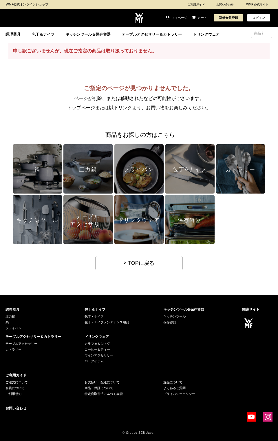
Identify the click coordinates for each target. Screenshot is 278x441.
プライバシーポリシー (179, 394)
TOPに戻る (141, 263)
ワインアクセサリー (99, 355)
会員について (15, 388)
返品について (172, 382)
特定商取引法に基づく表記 (104, 394)
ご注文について (17, 382)
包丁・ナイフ (94, 316)
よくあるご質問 (174, 388)
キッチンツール (174, 316)
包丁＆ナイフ (43, 34)
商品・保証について (99, 388)
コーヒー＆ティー (97, 349)
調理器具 (13, 34)
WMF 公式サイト (257, 4)
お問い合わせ (225, 4)
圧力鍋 (10, 316)
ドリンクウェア (206, 34)
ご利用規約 (13, 394)
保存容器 (169, 322)
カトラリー (13, 349)
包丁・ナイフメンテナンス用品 (107, 322)
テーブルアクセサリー (21, 343)
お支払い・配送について (102, 382)
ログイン (258, 17)
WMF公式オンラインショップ (27, 4)
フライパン (13, 328)
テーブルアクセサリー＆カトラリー (152, 34)
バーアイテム (94, 361)
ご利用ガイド (196, 4)
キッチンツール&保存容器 (183, 309)
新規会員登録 (228, 17)
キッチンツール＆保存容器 (88, 34)
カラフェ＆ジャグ (97, 343)
